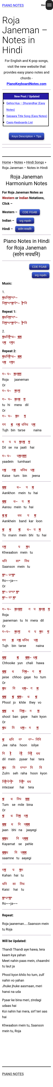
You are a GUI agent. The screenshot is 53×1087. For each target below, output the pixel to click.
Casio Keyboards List (19, 122)
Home (6, 162)
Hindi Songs (35, 162)
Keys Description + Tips (26, 136)
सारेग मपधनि (25, 229)
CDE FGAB (29, 212)
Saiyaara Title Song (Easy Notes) (26, 116)
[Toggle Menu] (49, 5)
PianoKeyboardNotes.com (26, 84)
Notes (18, 162)
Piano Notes (13, 5)
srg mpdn (25, 220)
